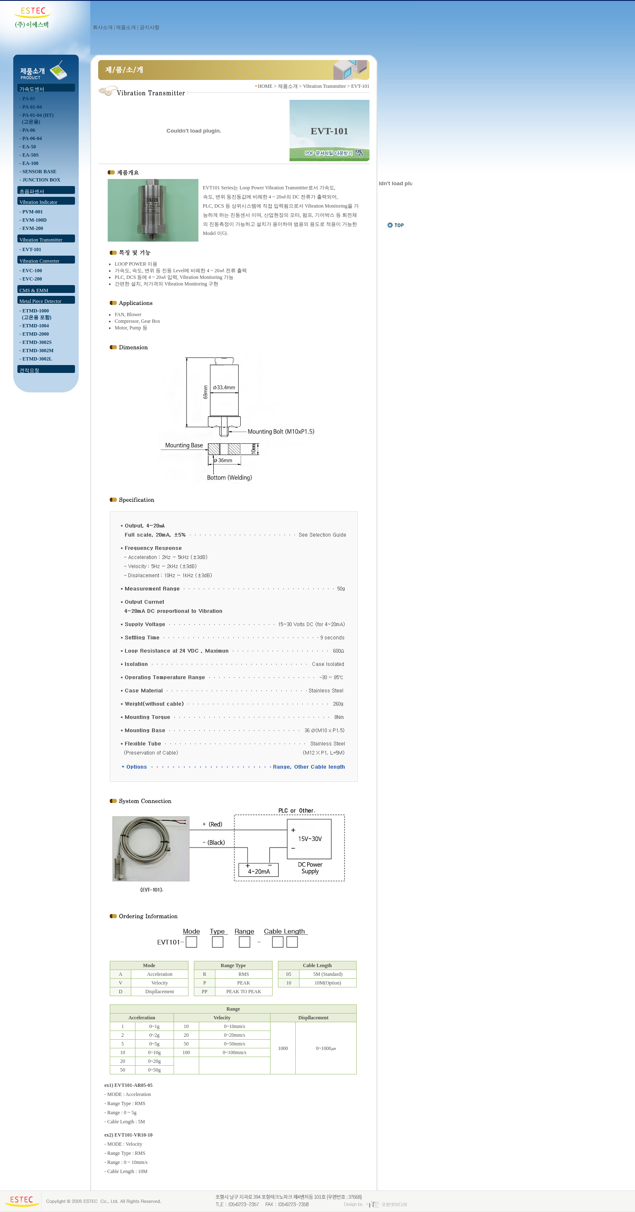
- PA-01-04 (30, 107)
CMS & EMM (33, 290)
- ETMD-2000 (34, 334)
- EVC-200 (30, 279)
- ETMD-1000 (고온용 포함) (35, 314)
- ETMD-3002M (36, 350)
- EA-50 (27, 147)
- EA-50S (29, 155)
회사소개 (103, 27)
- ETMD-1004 (34, 326)
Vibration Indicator (38, 202)
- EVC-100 (30, 270)
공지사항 (149, 27)
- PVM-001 (31, 212)
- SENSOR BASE (37, 171)
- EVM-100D (33, 220)
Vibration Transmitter (41, 240)
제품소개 (126, 27)
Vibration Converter (39, 261)
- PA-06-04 (30, 138)
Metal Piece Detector (40, 301)
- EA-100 (29, 163)
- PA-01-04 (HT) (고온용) (36, 118)
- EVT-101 (30, 249)
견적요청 (29, 370)
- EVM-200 (31, 228)
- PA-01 (27, 99)
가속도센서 (31, 89)
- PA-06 (27, 130)
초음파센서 (31, 191)
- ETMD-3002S (35, 342)
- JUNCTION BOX (39, 180)
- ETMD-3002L (35, 359)
